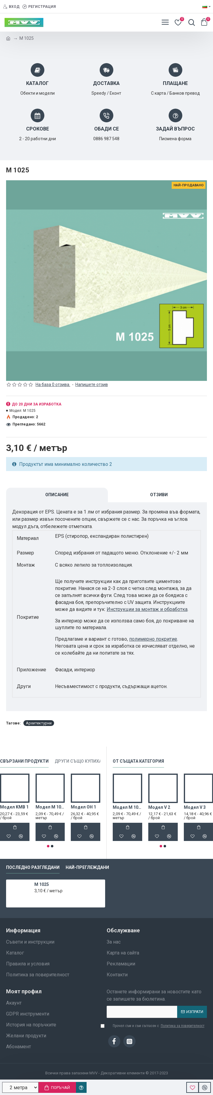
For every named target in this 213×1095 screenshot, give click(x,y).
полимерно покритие (153, 639)
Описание (57, 494)
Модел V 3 (195, 807)
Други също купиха (78, 761)
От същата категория (138, 761)
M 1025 (41, 884)
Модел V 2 (159, 807)
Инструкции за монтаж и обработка (147, 609)
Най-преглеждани (87, 867)
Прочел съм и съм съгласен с (156, 1026)
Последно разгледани (33, 867)
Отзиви (159, 494)
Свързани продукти (24, 761)
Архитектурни (39, 723)
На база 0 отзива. (53, 384)
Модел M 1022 (50, 807)
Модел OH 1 (83, 807)
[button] (48, 846)
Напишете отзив (91, 384)
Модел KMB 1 (14, 807)
